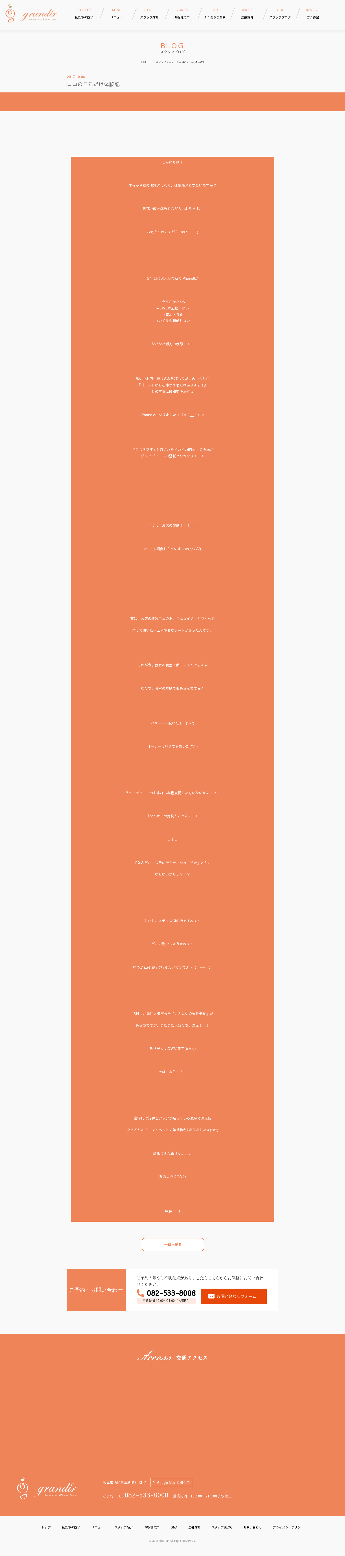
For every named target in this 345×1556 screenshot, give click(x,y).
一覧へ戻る (173, 1244)
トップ (46, 1527)
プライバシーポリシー (288, 1527)
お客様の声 (152, 1527)
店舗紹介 (194, 1527)
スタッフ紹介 (124, 1527)
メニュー (97, 1527)
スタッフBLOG (222, 1527)
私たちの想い (71, 1527)
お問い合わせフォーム (232, 1296)
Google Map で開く (173, 1482)
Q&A (174, 1527)
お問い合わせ (252, 1527)
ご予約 (312, 13)
